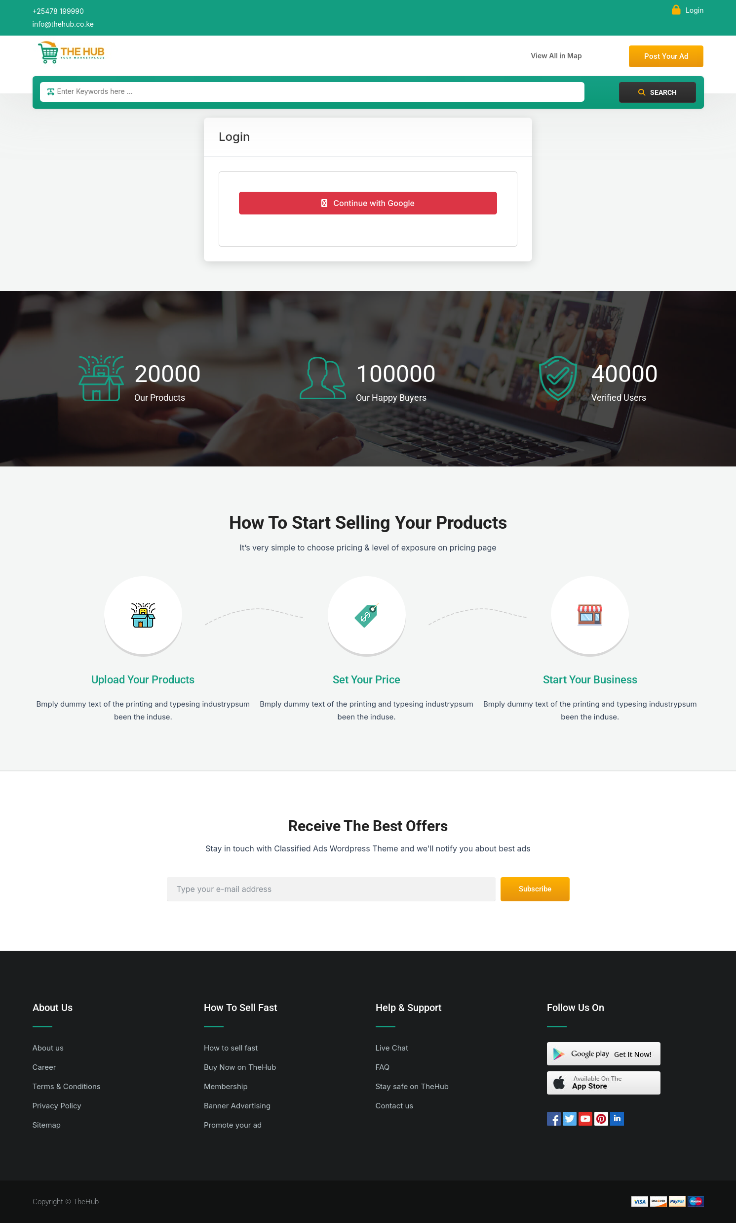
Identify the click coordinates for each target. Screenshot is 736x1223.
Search (657, 92)
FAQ (383, 1067)
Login (688, 10)
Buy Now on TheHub (240, 1067)
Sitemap (47, 1125)
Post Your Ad (666, 56)
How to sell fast (231, 1048)
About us (48, 1048)
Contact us (395, 1105)
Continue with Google (368, 203)
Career (44, 1067)
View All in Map (556, 55)
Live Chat (392, 1048)
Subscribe (535, 889)
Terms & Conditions (67, 1086)
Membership (226, 1086)
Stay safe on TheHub (412, 1086)
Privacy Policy (57, 1105)
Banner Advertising (237, 1105)
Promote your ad (233, 1125)
